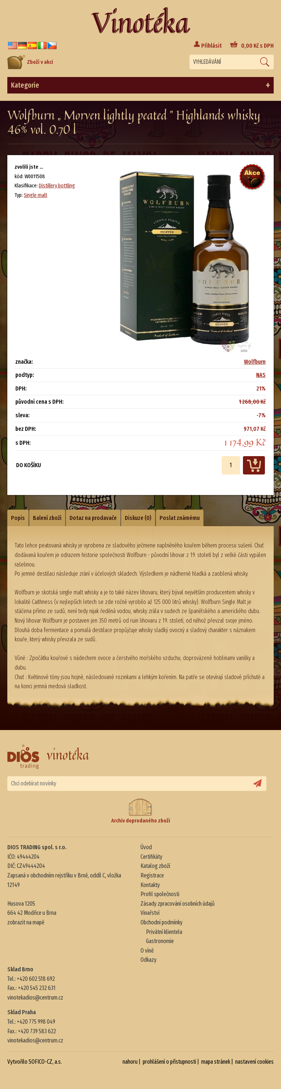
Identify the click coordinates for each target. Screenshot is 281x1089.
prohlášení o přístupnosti (169, 1061)
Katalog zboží (155, 865)
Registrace (152, 875)
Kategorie (140, 85)
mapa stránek (215, 1061)
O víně (147, 950)
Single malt (35, 195)
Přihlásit (211, 45)
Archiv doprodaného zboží (140, 811)
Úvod (146, 847)
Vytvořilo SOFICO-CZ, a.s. (34, 1061)
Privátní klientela (164, 931)
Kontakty (150, 884)
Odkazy (148, 959)
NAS (261, 374)
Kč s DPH (257, 45)
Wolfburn (255, 361)
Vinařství (150, 912)
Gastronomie (160, 941)
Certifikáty (151, 856)
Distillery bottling (57, 185)
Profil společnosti (159, 894)
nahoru (130, 1061)
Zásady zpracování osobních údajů (177, 903)
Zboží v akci (30, 62)
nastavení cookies (254, 1061)
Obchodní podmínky (161, 922)
